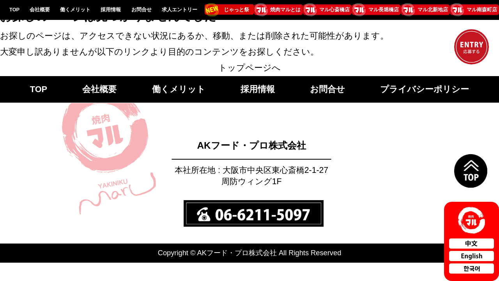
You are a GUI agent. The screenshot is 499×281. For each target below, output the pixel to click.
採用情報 (111, 9)
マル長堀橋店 (383, 9)
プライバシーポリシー (424, 89)
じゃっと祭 (236, 9)
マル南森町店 (482, 9)
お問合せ (141, 9)
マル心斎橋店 (334, 9)
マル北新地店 (433, 9)
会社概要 (40, 9)
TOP (14, 9)
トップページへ (249, 68)
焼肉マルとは (285, 9)
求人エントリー (179, 9)
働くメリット (75, 9)
